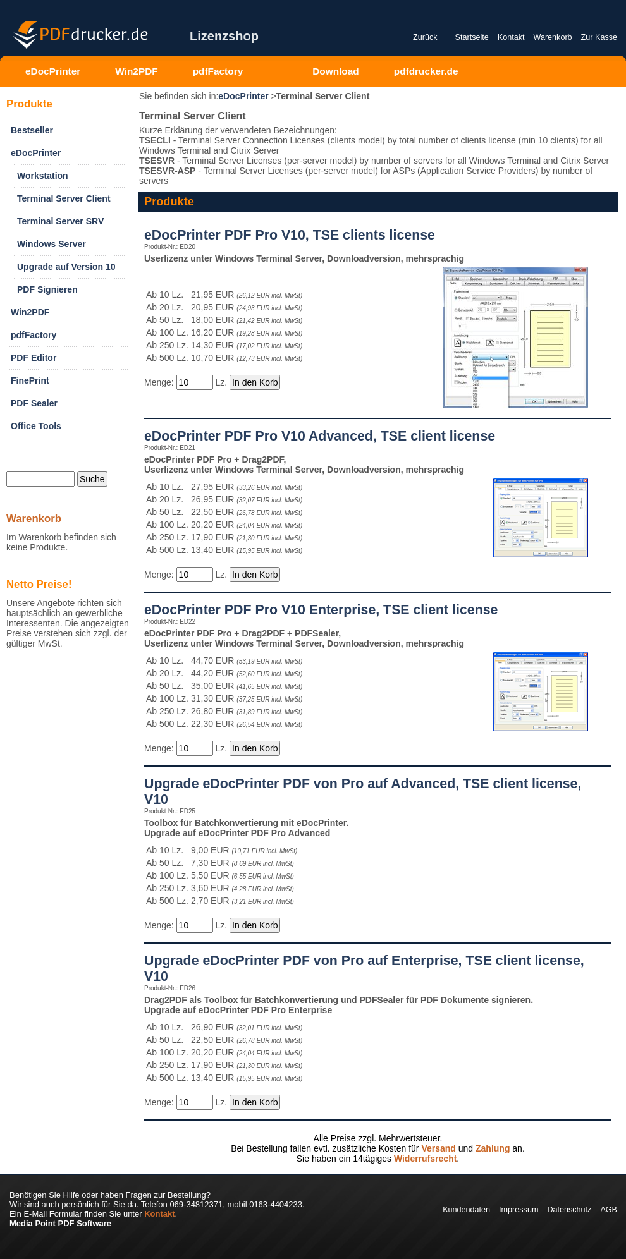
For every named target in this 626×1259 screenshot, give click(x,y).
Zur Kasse (599, 37)
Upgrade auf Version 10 (66, 267)
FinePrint (30, 380)
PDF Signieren (47, 289)
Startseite (472, 37)
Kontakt (511, 37)
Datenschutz (569, 1209)
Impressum (518, 1209)
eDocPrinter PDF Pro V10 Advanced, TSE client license (319, 436)
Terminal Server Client (64, 198)
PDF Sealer (34, 403)
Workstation (42, 176)
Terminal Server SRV (60, 221)
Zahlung (493, 1148)
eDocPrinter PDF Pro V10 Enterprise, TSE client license (321, 609)
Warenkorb (552, 37)
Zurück (425, 37)
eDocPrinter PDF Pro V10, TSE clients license (289, 235)
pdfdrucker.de (426, 71)
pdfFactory (218, 71)
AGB (608, 1209)
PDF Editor (33, 358)
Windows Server (51, 244)
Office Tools (36, 426)
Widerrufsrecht (425, 1158)
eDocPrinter (52, 71)
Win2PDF (136, 71)
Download (335, 71)
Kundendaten (466, 1209)
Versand (438, 1148)
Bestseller (32, 130)
